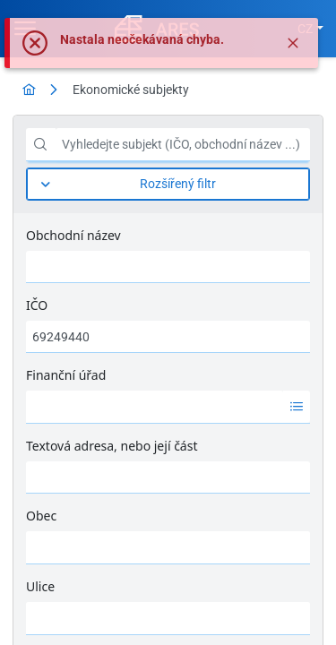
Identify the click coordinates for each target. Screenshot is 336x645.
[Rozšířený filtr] (168, 184)
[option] (154, 407)
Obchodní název (73, 235)
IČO (36, 305)
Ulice (40, 586)
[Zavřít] (293, 43)
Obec (41, 515)
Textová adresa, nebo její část (111, 445)
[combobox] (154, 407)
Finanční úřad (66, 374)
